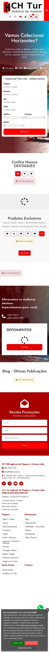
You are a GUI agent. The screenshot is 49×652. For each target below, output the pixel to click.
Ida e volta (22, 79)
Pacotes (5, 546)
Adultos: (7, 114)
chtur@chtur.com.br (12, 471)
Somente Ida (10, 79)
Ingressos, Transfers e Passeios (11, 542)
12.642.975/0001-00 (17, 492)
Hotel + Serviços (9, 537)
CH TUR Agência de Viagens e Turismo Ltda (23, 464)
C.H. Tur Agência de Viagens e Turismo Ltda (23, 490)
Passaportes (30, 534)
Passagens (8, 68)
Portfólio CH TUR (9, 573)
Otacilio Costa (7, 478)
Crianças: (28, 114)
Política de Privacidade (10, 503)
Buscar (25, 131)
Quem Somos (8, 565)
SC (14, 478)
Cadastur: (15, 496)
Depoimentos (30, 523)
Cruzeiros (6, 530)
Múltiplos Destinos (36, 79)
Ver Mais (24, 253)
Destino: (7, 91)
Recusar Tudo (31, 643)
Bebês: (6, 122)
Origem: (7, 84)
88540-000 (25, 478)
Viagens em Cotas (9, 561)
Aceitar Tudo (17, 643)
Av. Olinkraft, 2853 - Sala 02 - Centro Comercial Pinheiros (24, 475)
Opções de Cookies (24, 647)
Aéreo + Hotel (31, 68)
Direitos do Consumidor (10, 509)
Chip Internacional (9, 526)
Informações (30, 514)
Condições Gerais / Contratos (12, 500)
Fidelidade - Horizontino (35, 526)
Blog (27, 519)
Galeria (28, 530)
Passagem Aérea (9, 550)
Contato (28, 565)
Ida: (5, 99)
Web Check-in (31, 537)
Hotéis (19, 68)
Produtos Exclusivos (10, 557)
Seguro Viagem (8, 554)
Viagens (6, 514)
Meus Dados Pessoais (9, 506)
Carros (5, 523)
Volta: (6, 106)
